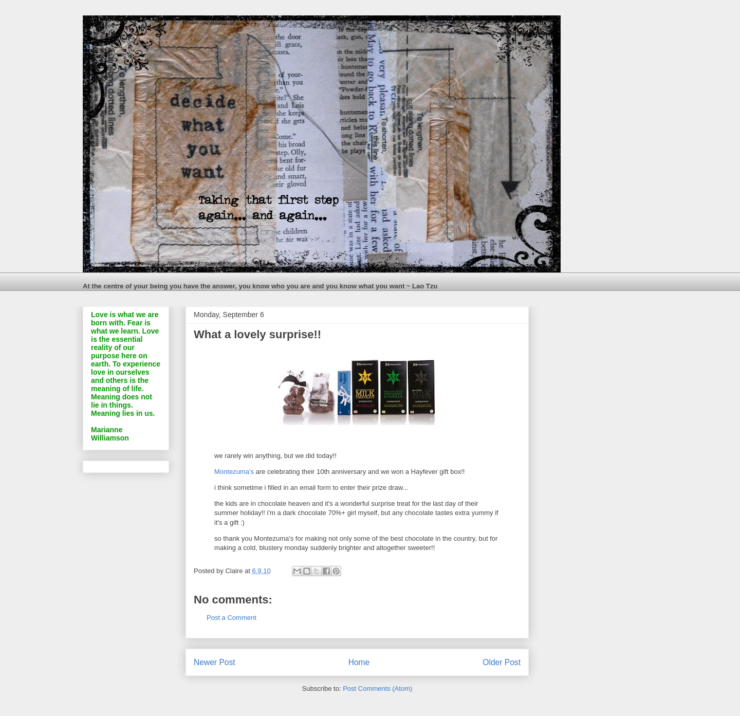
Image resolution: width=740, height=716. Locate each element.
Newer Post (214, 662)
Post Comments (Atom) (377, 688)
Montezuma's (235, 471)
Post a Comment (231, 617)
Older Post (502, 662)
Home (359, 662)
